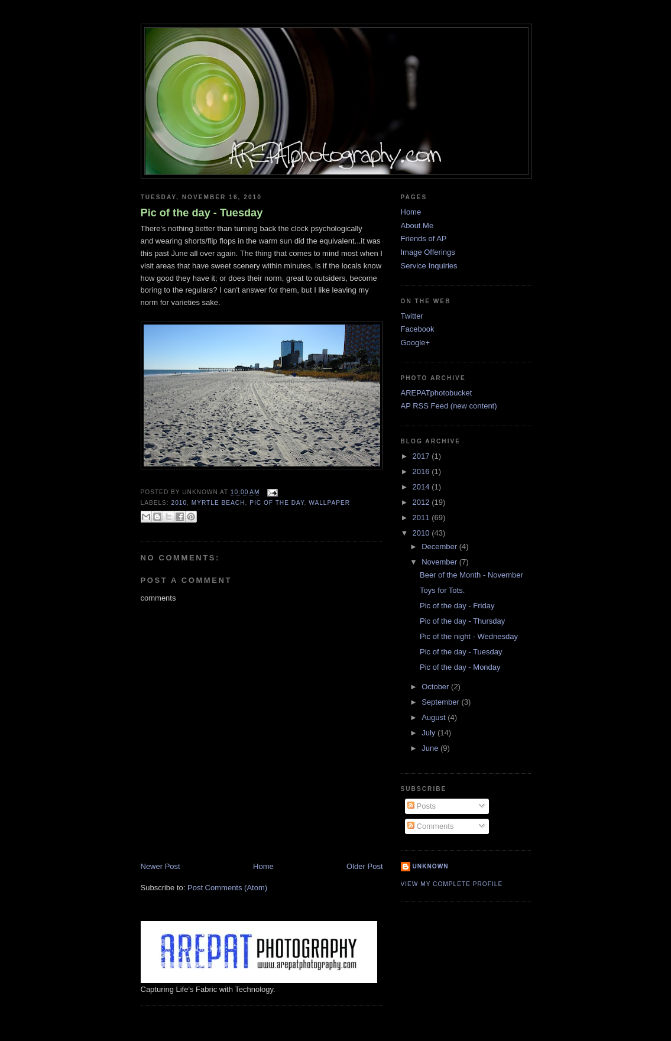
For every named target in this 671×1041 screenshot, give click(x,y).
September (441, 702)
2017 (422, 456)
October (436, 686)
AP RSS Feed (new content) (449, 405)
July (429, 732)
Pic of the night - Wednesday (469, 636)
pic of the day (276, 503)
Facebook (418, 329)
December (440, 546)
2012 (422, 502)
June (431, 748)
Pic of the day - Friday (457, 605)
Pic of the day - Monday (460, 667)
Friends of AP (424, 238)
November (440, 561)
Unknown (431, 866)
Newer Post (160, 866)
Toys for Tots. (442, 590)
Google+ (415, 342)
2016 (422, 471)
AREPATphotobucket (436, 392)
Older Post (364, 866)
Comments (430, 826)
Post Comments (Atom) (227, 887)
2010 (179, 503)
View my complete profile (452, 884)
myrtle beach (218, 503)
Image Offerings (428, 252)
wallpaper (329, 503)
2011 (422, 517)
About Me (417, 225)
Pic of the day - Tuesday (202, 213)
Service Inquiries (429, 265)
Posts (421, 806)
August (435, 717)
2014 (422, 486)
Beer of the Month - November (471, 574)
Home (263, 866)
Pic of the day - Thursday (462, 621)
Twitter (412, 316)
